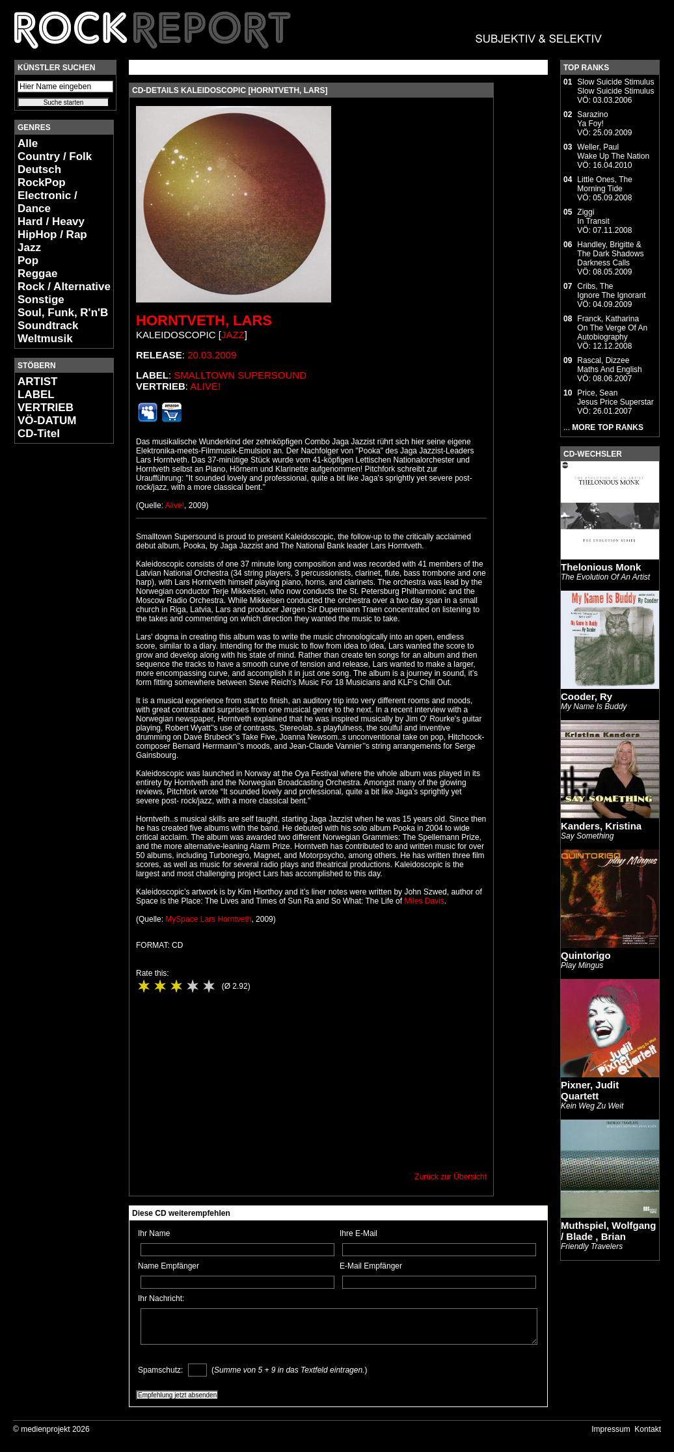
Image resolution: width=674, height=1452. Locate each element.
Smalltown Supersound (240, 375)
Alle (28, 143)
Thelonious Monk (601, 566)
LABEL (36, 394)
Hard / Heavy (51, 221)
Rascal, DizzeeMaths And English (609, 365)
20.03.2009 (211, 354)
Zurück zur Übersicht (450, 1176)
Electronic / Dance (47, 202)
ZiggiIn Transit (593, 217)
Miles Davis (424, 901)
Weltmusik (45, 338)
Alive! (205, 386)
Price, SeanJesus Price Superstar (615, 397)
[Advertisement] (53, 648)
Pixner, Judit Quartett (590, 1090)
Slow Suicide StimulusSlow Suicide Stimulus (615, 86)
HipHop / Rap (52, 234)
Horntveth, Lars (204, 320)
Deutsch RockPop (42, 176)
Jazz (29, 247)
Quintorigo (586, 955)
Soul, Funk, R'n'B (63, 312)
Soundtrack (48, 325)
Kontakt (647, 1429)
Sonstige (41, 299)
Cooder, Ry (586, 696)
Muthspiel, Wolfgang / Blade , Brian (608, 1231)
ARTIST (37, 381)
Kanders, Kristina (601, 825)
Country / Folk (55, 156)
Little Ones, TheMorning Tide (604, 184)
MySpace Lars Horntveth (208, 919)
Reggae (37, 273)
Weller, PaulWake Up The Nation (613, 151)
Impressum (610, 1429)
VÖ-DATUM (47, 420)
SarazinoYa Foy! (592, 119)
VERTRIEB (46, 407)
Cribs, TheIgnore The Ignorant (611, 291)
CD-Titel (39, 433)
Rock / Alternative (64, 286)
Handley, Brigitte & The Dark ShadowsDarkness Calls (610, 253)
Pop (28, 260)
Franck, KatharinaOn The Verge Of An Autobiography (612, 328)
